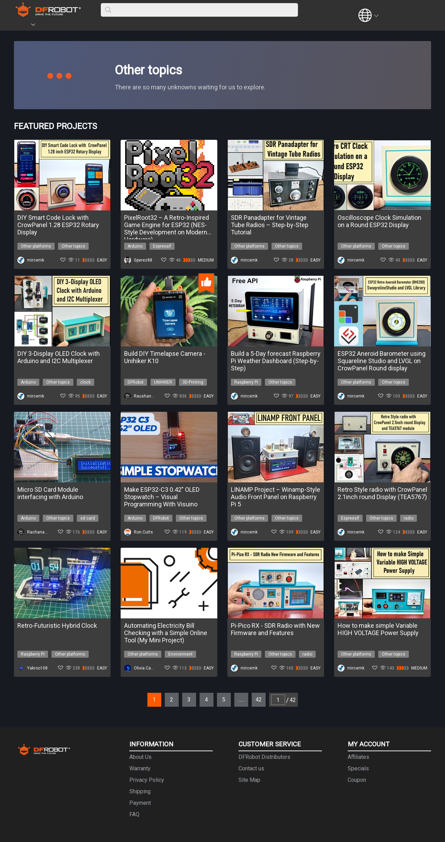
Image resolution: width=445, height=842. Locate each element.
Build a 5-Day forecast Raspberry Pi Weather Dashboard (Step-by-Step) (276, 361)
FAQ (134, 814)
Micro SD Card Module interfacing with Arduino (50, 493)
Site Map (249, 780)
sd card (87, 518)
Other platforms (36, 246)
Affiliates (358, 757)
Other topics (73, 246)
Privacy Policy (146, 780)
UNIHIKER (163, 382)
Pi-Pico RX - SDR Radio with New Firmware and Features (275, 629)
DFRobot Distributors (264, 757)
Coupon (357, 780)
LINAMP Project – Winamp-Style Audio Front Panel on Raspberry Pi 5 (275, 497)
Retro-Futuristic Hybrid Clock (57, 625)
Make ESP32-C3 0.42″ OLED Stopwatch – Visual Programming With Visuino (162, 497)
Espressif (162, 246)
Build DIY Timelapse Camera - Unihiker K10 (164, 357)
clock (85, 382)
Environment (180, 654)
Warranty (140, 768)
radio (408, 518)
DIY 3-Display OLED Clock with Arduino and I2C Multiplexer (58, 357)
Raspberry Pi (246, 382)
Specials (358, 768)
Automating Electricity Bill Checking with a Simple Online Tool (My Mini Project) (165, 633)
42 (259, 699)
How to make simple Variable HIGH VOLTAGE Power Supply (378, 629)
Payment (140, 803)
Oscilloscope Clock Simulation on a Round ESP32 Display (379, 221)
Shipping (140, 791)
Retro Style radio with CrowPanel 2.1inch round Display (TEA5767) (382, 493)
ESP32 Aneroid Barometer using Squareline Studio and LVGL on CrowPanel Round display (382, 361)
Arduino (135, 246)
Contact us (251, 768)
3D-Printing (193, 382)
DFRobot (136, 382)
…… (241, 699)
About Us (140, 757)
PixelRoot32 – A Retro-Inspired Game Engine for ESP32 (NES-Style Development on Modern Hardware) (166, 225)
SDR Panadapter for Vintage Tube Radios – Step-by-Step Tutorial (269, 225)
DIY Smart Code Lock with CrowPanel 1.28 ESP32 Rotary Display (58, 225)
